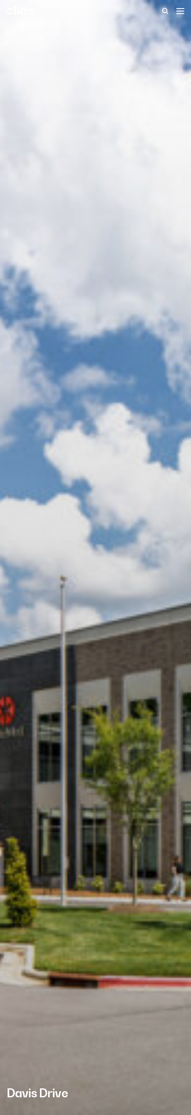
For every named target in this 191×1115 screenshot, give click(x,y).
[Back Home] (20, 12)
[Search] (165, 11)
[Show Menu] (180, 11)
